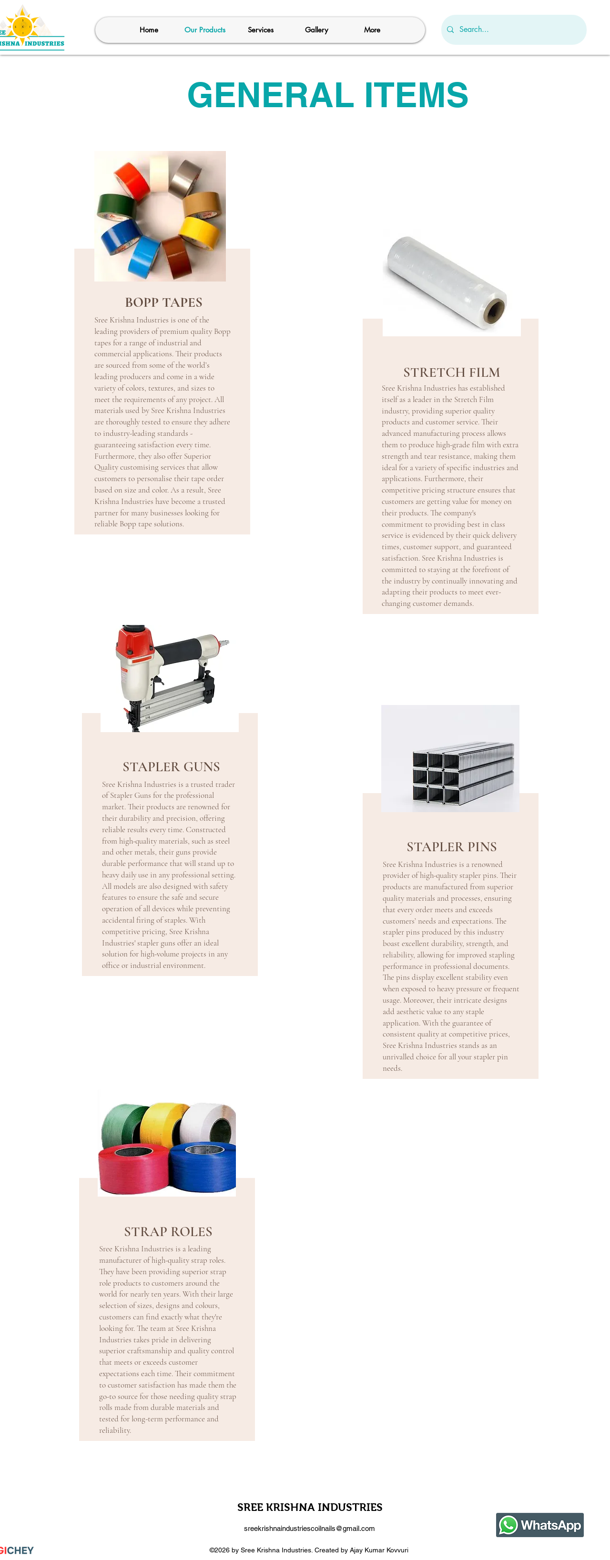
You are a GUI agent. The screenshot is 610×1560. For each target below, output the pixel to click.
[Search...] (513, 30)
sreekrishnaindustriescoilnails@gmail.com (309, 1528)
